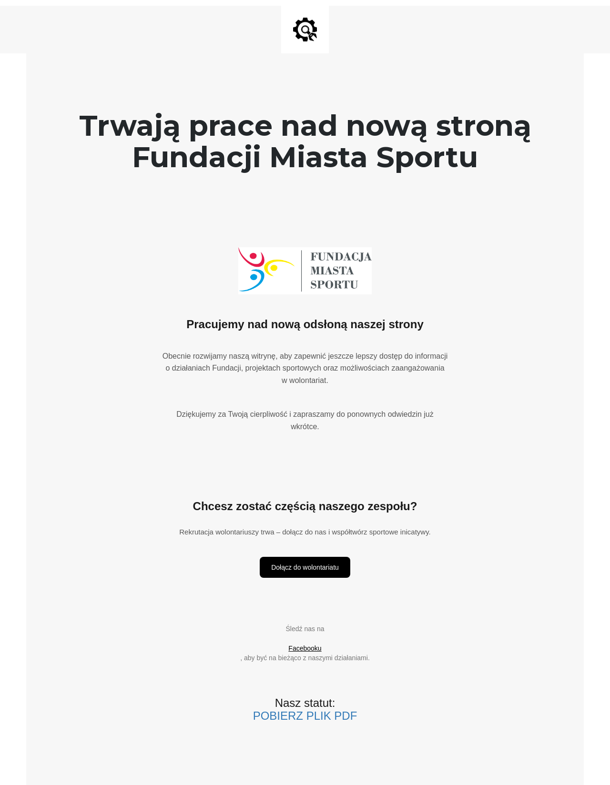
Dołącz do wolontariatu (305, 567)
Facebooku (304, 648)
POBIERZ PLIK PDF (305, 715)
